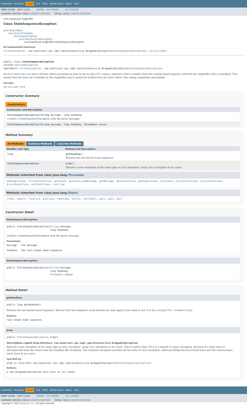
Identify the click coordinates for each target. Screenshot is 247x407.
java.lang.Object (13, 30)
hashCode (63, 198)
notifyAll (89, 198)
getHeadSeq (73, 154)
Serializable (158, 51)
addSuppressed (16, 181)
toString (58, 184)
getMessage (106, 181)
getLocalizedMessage (82, 181)
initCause (166, 181)
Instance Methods (40, 143)
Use (38, 4)
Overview (6, 4)
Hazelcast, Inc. (27, 403)
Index (68, 4)
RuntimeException (26, 65)
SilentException (14, 51)
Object (73, 192)
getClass (48, 198)
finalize (34, 198)
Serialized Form (14, 86)
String (44, 115)
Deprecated (56, 4)
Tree (45, 4)
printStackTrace (186, 181)
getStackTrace (126, 181)
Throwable (90, 124)
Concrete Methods (69, 143)
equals (21, 198)
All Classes (72, 9)
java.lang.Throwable (21, 33)
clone (10, 198)
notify (76, 198)
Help (76, 4)
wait (102, 198)
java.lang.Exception (25, 36)
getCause (60, 181)
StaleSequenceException (129, 51)
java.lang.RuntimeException (35, 39)
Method (45, 14)
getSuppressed (147, 181)
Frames (40, 9)
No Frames (53, 9)
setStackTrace (40, 184)
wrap (69, 163)
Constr (35, 14)
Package (18, 4)
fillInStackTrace (39, 181)
